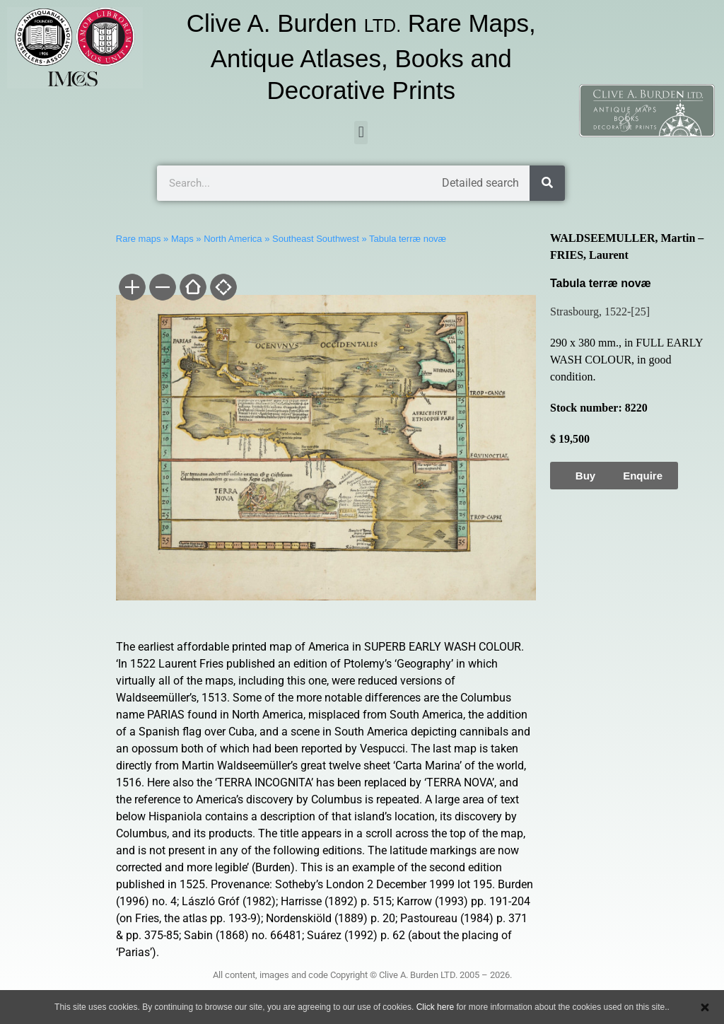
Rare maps (138, 238)
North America (233, 238)
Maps (182, 238)
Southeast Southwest (315, 238)
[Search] (547, 183)
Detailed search (480, 183)
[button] (361, 132)
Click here (435, 1007)
